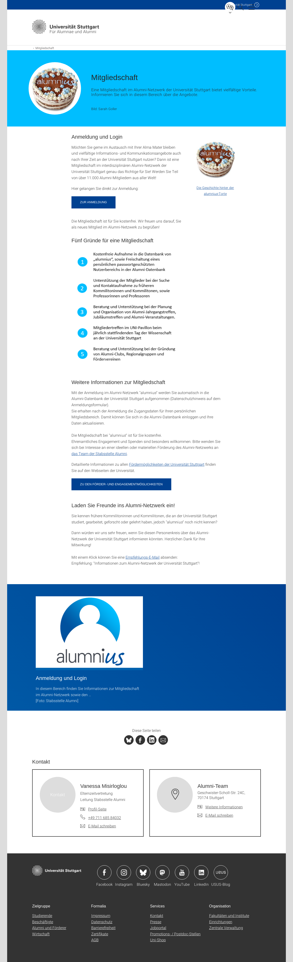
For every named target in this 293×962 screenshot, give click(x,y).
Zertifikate (99, 933)
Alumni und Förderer (49, 927)
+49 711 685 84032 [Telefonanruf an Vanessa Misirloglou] (104, 817)
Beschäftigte (42, 921)
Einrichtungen (220, 921)
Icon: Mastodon (162, 872)
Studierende (42, 915)
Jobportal (158, 927)
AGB (95, 939)
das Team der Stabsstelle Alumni (99, 453)
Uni (239, 4)
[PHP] (140, 740)
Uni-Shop (158, 939)
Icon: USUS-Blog (221, 872)
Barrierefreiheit (103, 927)
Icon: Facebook (104, 872)
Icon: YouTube (182, 872)
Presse (155, 921)
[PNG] (126, 310)
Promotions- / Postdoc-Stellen (175, 933)
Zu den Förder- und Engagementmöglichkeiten (121, 484)
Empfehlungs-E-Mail (143, 557)
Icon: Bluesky (143, 872)
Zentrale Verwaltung (226, 927)
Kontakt (156, 915)
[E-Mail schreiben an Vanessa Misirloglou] (98, 826)
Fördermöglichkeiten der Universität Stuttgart (166, 464)
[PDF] (215, 167)
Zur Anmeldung (93, 202)
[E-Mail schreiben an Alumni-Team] (215, 815)
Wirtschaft (41, 933)
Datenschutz (101, 921)
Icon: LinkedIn (201, 872)
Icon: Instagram (124, 872)
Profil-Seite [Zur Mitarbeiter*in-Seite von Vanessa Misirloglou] (97, 808)
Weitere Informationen (224, 806)
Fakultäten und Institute (229, 915)
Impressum (100, 915)
